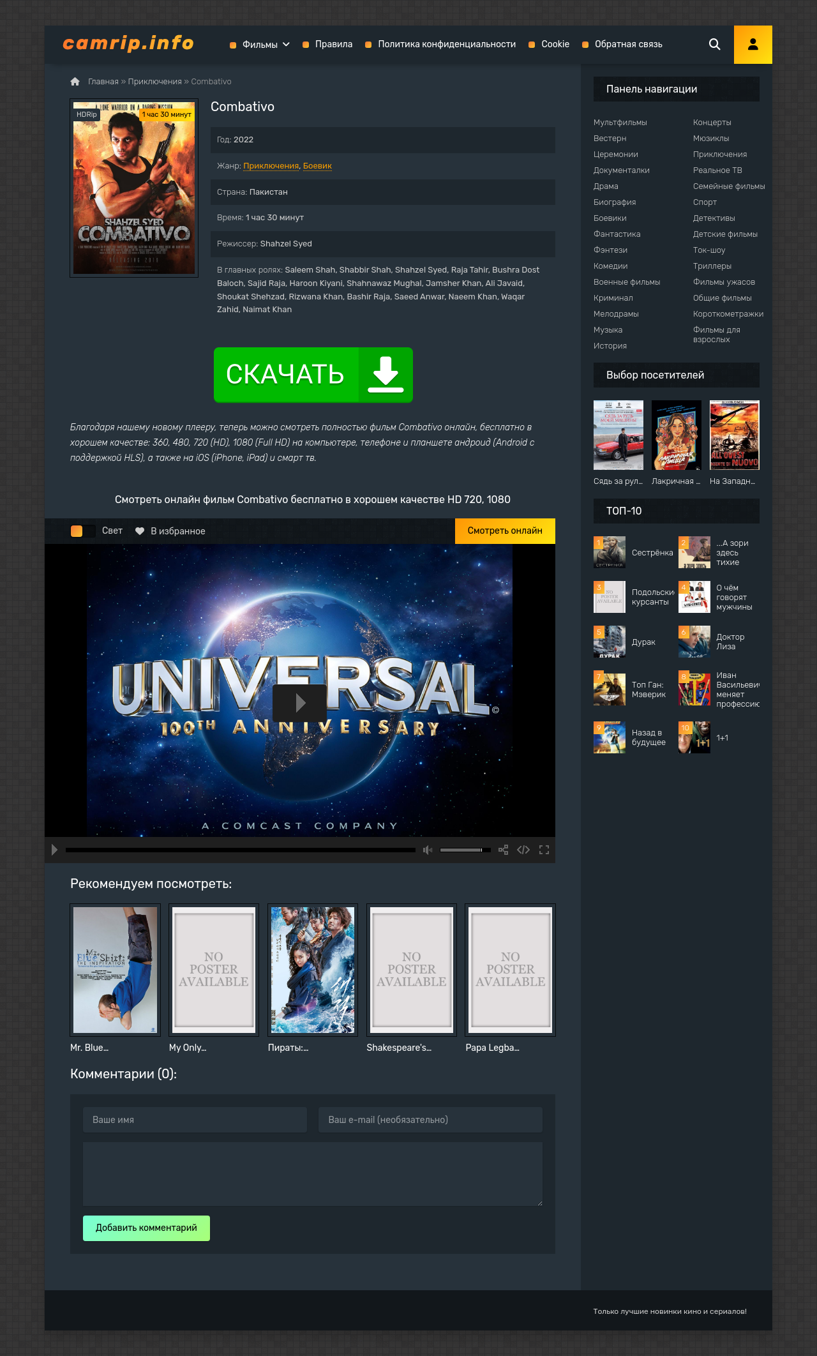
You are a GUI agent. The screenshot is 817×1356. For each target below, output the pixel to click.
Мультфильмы (620, 122)
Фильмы (260, 45)
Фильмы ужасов (724, 282)
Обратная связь (629, 44)
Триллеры (712, 266)
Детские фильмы (725, 234)
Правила (333, 44)
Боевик (317, 165)
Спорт (705, 202)
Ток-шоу (709, 250)
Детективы (714, 218)
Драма (606, 186)
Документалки (622, 170)
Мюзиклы (711, 138)
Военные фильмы (627, 282)
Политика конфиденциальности (447, 44)
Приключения (271, 165)
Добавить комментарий (146, 1228)
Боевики (610, 218)
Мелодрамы (616, 314)
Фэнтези (610, 250)
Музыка (608, 330)
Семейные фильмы (729, 186)
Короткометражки (728, 314)
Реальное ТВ (717, 170)
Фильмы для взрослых (716, 334)
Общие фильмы (722, 298)
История (610, 345)
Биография (615, 202)
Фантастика (617, 234)
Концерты (712, 122)
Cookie (555, 44)
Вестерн (610, 138)
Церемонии (616, 154)
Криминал (613, 298)
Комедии (611, 266)
